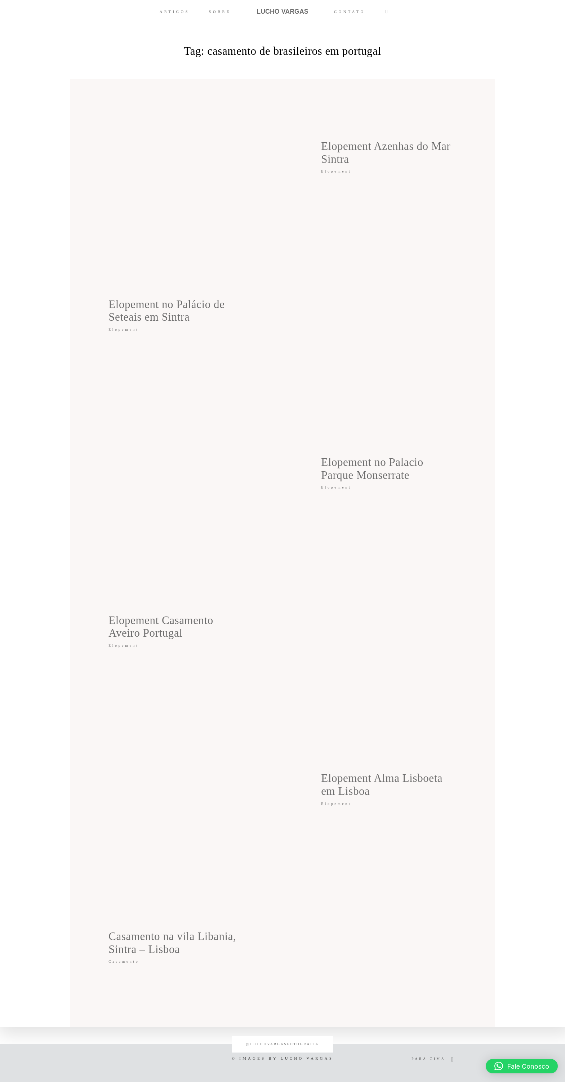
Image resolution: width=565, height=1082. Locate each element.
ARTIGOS (175, 11)
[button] (522, 1066)
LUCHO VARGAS (282, 11)
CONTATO (349, 11)
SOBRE (220, 11)
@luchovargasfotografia (282, 1044)
